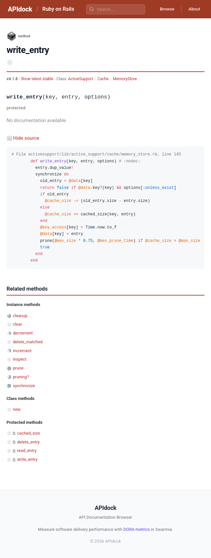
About (193, 9)
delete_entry (28, 442)
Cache (103, 79)
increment (22, 350)
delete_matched (27, 341)
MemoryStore (125, 79)
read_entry (26, 450)
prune (18, 368)
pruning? (21, 376)
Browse (163, 9)
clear (17, 324)
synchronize (24, 385)
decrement (23, 333)
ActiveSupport (80, 79)
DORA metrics (136, 529)
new (16, 409)
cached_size (28, 433)
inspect (20, 359)
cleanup (20, 315)
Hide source (26, 138)
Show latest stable (37, 79)
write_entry (27, 459)
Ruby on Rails (58, 9)
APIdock (20, 9)
